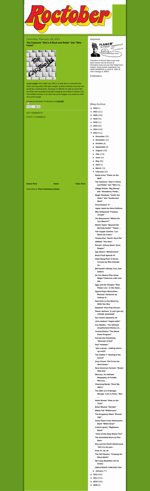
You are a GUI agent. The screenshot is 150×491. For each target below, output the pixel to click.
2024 (95, 108)
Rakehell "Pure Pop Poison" (107, 308)
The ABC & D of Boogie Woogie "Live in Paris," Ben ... (108, 394)
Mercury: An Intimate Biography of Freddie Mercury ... (105, 377)
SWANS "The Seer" (103, 242)
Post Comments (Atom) (48, 189)
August (99, 150)
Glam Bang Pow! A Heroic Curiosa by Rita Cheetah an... (107, 262)
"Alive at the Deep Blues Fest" (108, 434)
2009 (95, 485)
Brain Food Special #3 (105, 255)
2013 (95, 133)
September (101, 147)
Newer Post (31, 184)
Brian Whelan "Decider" (106, 407)
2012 (95, 474)
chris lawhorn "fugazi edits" (107, 321)
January (99, 471)
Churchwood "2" (102, 205)
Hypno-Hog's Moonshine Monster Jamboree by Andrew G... (106, 294)
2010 (95, 481)
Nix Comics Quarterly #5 (106, 318)
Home (56, 184)
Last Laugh (32, 83)
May (98, 161)
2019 (95, 119)
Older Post (80, 184)
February (100, 172)
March (99, 168)
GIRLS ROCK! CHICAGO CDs (108, 467)
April (98, 165)
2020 (95, 115)
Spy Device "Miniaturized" (107, 252)
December (100, 136)
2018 (95, 122)
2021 (95, 112)
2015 (95, 126)
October (99, 143)
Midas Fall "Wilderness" (106, 410)
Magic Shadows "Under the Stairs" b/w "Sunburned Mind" (107, 198)
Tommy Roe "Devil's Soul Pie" (108, 238)
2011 (95, 478)
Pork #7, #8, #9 (101, 451)
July (98, 154)
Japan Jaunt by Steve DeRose (108, 208)
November (100, 140)
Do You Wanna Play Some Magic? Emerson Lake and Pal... (108, 278)
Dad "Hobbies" (102, 345)
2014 (95, 129)
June (98, 157)
